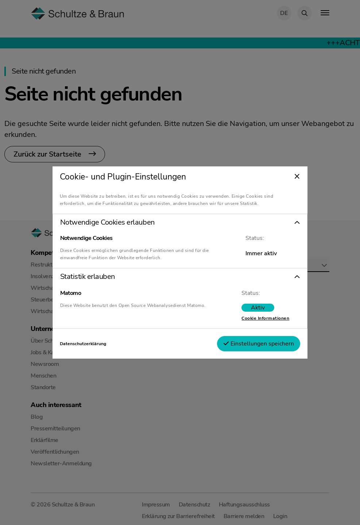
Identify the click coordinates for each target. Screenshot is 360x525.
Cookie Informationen (264, 318)
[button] (180, 222)
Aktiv (256, 308)
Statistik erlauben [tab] (89, 276)
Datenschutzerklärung (84, 344)
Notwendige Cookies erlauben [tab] (109, 222)
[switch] (256, 308)
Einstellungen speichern (257, 344)
